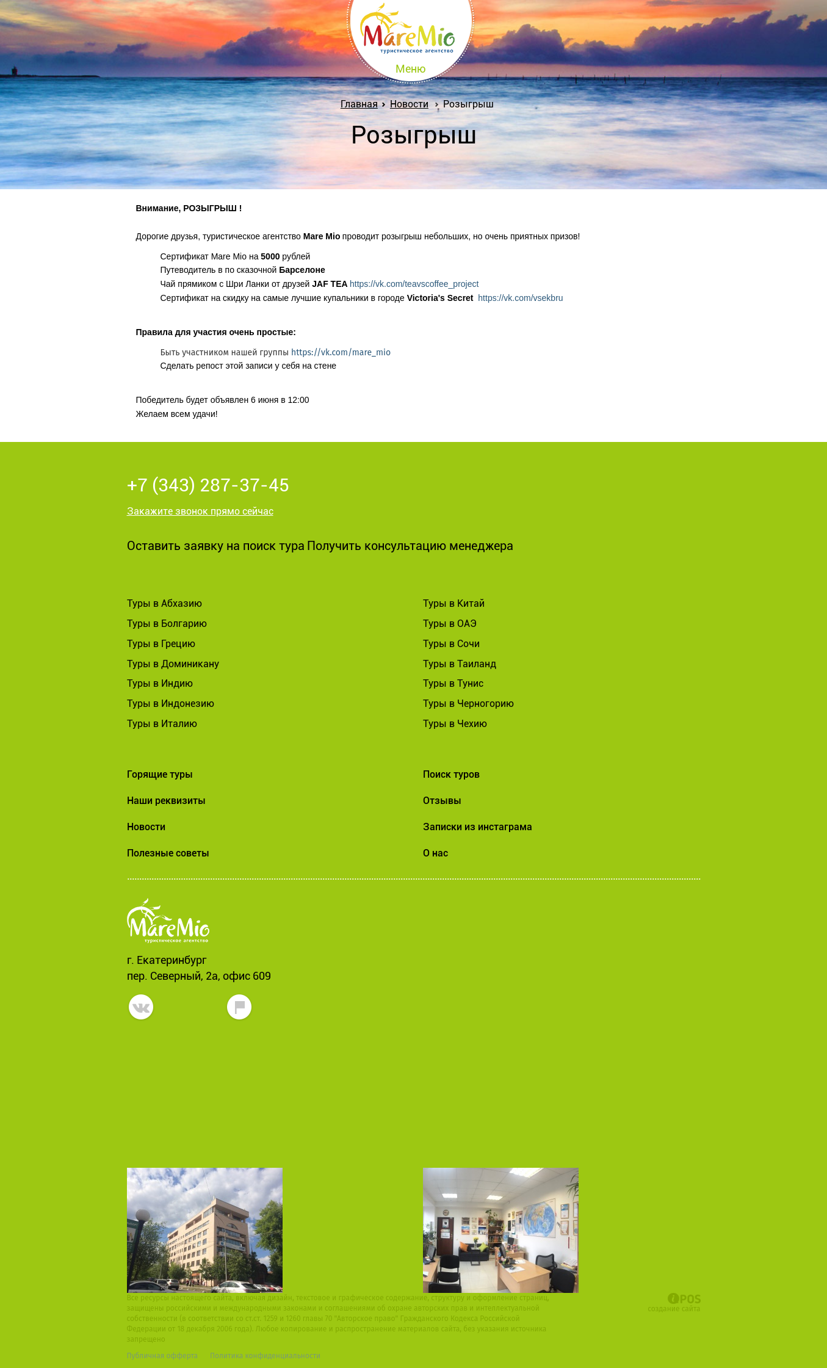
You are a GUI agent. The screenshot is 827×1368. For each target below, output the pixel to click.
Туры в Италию (162, 723)
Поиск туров (451, 774)
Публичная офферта (162, 1356)
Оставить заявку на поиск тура (216, 545)
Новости (409, 104)
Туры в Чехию (455, 723)
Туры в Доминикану (173, 664)
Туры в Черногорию (468, 703)
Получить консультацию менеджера (410, 545)
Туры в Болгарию (167, 623)
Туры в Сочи (451, 644)
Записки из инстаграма (477, 827)
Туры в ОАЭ (450, 623)
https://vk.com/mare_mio (341, 352)
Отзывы (442, 800)
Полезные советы (168, 853)
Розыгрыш (468, 104)
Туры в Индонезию (170, 703)
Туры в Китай (454, 603)
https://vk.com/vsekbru (520, 298)
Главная (362, 104)
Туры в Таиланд (459, 664)
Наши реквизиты (166, 800)
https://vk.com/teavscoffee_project (414, 284)
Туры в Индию (160, 683)
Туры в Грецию (161, 644)
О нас (435, 853)
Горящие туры (160, 774)
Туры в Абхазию (164, 603)
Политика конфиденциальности (265, 1356)
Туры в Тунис (453, 683)
